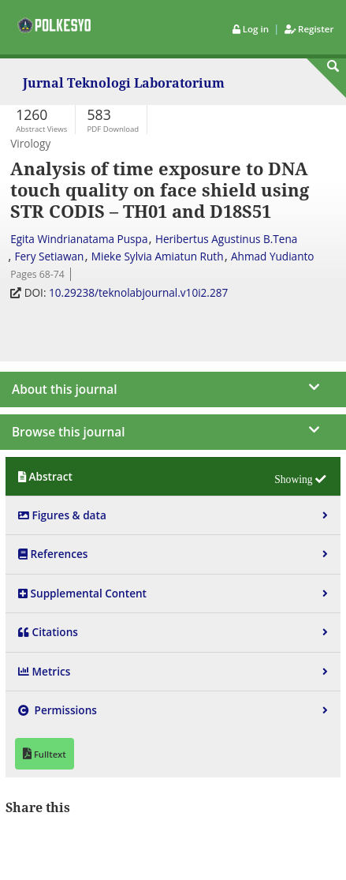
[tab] (173, 476)
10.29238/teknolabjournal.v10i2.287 (140, 292)
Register (309, 29)
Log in (252, 29)
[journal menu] (173, 384)
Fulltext (49, 754)
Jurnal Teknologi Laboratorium (124, 84)
